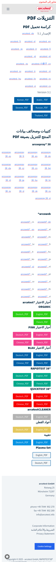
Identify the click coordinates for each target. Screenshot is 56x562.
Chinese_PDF (21, 342)
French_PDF (40, 322)
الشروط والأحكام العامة (41, 529)
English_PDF (40, 314)
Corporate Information (41, 525)
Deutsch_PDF (20, 314)
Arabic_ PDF (40, 99)
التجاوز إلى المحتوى (46, 1)
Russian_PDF (40, 107)
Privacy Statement (44, 533)
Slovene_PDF (20, 107)
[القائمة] (6, 9)
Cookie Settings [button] (43, 546)
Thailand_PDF (39, 115)
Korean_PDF (21, 99)
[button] (5, 556)
